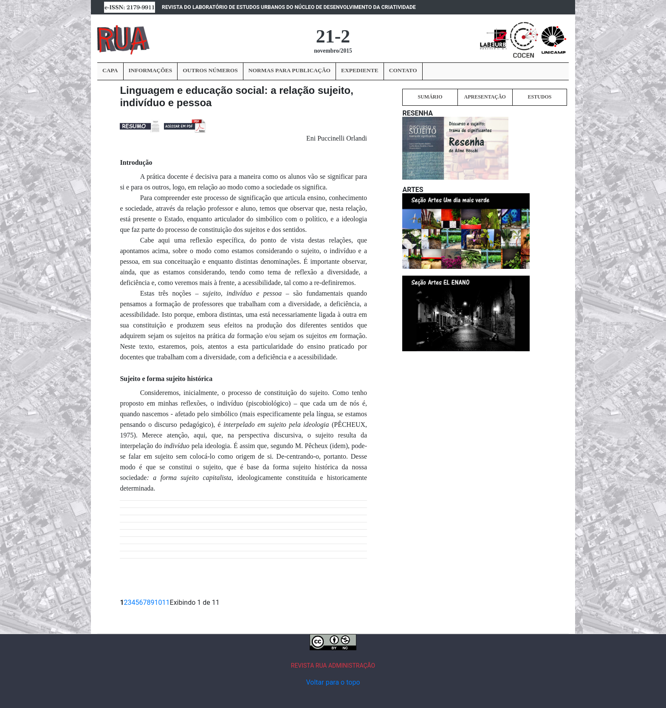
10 (158, 602)
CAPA (110, 70)
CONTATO (403, 70)
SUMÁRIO (430, 97)
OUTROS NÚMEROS (210, 70)
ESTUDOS (539, 97)
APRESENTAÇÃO (484, 97)
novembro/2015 (333, 51)
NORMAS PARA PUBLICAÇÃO (289, 70)
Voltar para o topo (333, 682)
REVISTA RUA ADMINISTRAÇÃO (333, 665)
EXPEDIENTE (359, 70)
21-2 (333, 36)
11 (166, 602)
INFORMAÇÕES (150, 70)
